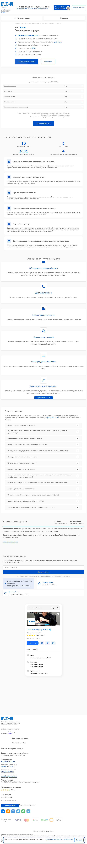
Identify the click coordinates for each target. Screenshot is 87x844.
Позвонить (64, 18)
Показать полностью (10, 542)
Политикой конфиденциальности (61, 576)
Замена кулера (8, 91)
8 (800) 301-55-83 (7, 767)
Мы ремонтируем (22, 18)
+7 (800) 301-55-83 (26, 7)
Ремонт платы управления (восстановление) (16, 107)
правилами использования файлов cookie (59, 839)
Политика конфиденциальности (43, 831)
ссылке (10, 733)
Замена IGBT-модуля (9, 96)
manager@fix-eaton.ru (9, 777)
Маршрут (32, 643)
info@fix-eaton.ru (7, 772)
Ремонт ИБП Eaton (19, 743)
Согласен (79, 840)
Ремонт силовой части (10, 101)
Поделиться (3, 811)
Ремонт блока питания (10, 86)
